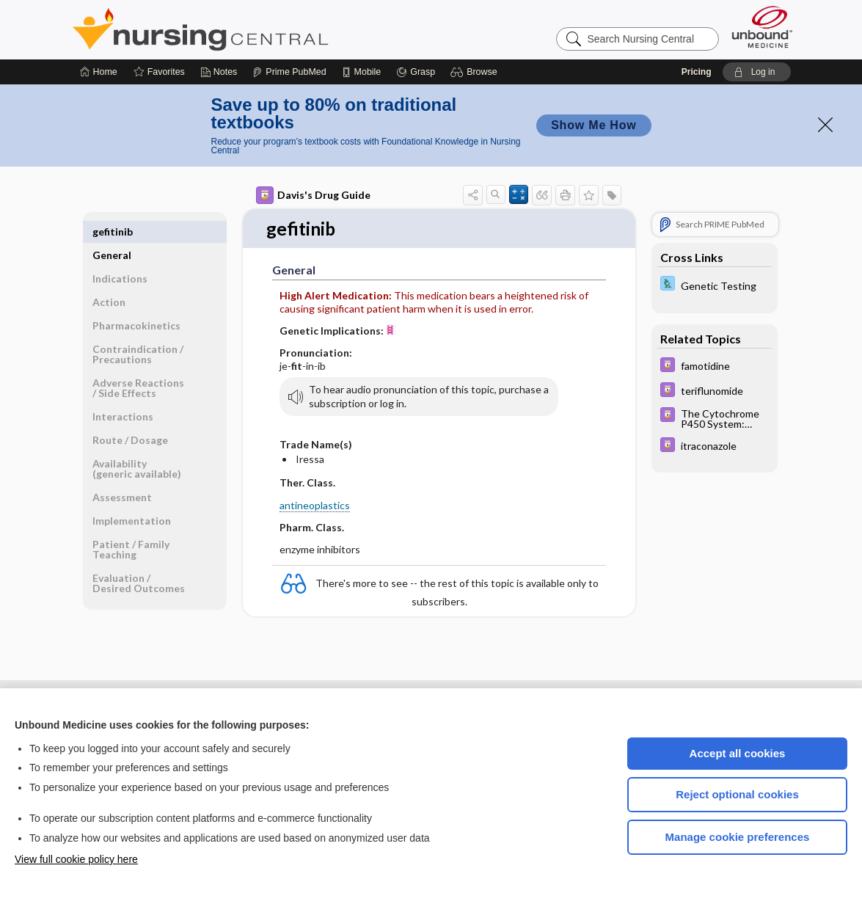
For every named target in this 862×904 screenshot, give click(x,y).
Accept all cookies (738, 753)
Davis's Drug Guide (313, 195)
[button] (475, 71)
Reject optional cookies (737, 794)
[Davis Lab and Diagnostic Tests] (714, 285)
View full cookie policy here (76, 859)
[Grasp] (415, 71)
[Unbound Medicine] (762, 27)
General (111, 231)
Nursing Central (255, 29)
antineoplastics (315, 506)
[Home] (98, 71)
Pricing (697, 72)
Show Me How (593, 125)
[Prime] (289, 71)
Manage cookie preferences (737, 837)
